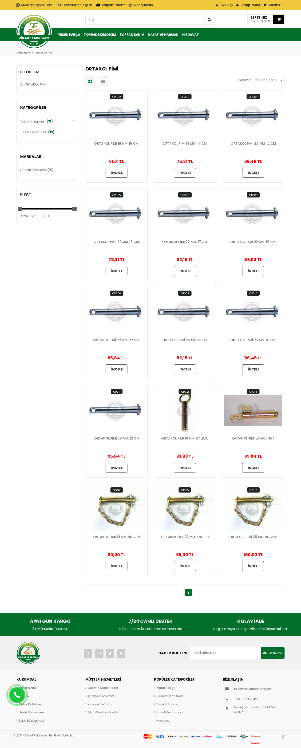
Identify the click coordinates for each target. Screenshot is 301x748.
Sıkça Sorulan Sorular (103, 712)
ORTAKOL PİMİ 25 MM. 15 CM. (253, 340)
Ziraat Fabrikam (33, 170)
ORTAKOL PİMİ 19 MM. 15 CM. (116, 143)
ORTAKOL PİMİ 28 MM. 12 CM (116, 438)
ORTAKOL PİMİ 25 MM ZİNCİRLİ (253, 537)
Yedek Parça (69, 34)
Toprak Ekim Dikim (100, 34)
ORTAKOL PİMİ (33, 84)
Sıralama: (244, 80)
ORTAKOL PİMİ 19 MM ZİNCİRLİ (116, 537)
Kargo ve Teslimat (100, 696)
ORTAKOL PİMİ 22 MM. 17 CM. (185, 242)
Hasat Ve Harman (169, 712)
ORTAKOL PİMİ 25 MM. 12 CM (184, 340)
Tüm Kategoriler (33, 121)
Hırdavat (190, 34)
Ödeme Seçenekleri (102, 688)
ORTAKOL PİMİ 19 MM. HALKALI (185, 438)
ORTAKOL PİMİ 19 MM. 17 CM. (184, 143)
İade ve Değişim (99, 704)
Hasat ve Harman (163, 34)
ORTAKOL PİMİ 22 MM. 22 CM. (116, 340)
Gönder (275, 652)
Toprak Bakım (131, 34)
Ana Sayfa (23, 52)
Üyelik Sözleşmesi (32, 712)
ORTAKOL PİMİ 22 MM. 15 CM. (116, 242)
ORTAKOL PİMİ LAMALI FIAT (253, 438)
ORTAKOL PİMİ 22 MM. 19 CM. (253, 242)
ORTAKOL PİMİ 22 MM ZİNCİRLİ (185, 537)
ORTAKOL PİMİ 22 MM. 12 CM (253, 143)
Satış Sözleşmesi (31, 720)
